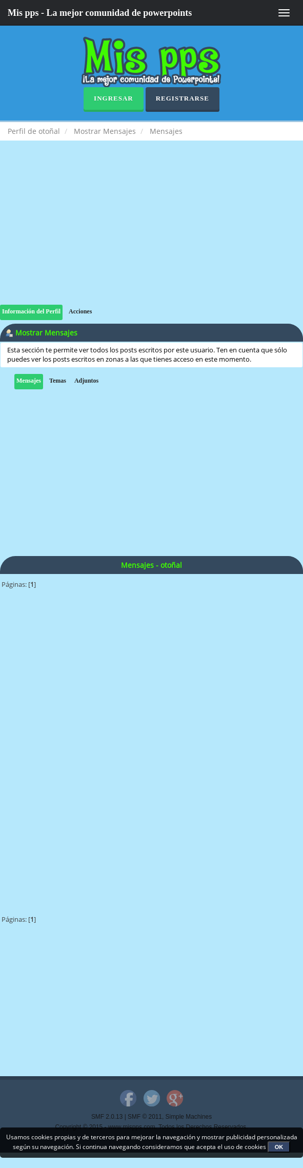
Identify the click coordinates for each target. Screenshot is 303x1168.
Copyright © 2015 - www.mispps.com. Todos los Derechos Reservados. (151, 1127)
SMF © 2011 (145, 1116)
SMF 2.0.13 (107, 1116)
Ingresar (113, 98)
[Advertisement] (151, 233)
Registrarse (182, 98)
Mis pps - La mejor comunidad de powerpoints (100, 13)
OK (279, 1147)
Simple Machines (189, 1116)
